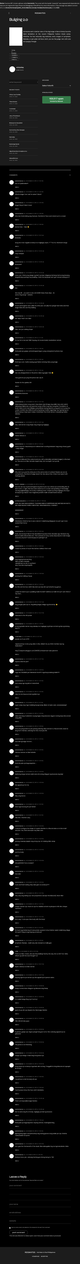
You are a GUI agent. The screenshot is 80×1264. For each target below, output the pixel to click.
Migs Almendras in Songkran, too (18, 151)
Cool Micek (12, 109)
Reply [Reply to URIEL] (17, 959)
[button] (10, 13)
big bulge (51, 32)
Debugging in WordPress (33, 5)
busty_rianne (20, 484)
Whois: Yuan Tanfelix (15, 94)
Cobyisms (18, 636)
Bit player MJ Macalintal (15, 123)
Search (36, 82)
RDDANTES (40, 13)
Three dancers (13, 101)
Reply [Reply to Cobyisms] (17, 654)
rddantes (20, 67)
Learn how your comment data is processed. (47, 1236)
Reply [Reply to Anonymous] (17, 187)
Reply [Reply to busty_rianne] (17, 496)
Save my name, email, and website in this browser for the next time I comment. (30, 1227)
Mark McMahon (29, 34)
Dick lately (12, 137)
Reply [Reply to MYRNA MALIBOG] (17, 514)
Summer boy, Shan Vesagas (17, 130)
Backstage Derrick (14, 144)
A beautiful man (13, 158)
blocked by (56, 99)
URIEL (17, 951)
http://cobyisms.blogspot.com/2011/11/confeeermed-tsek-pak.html (36, 651)
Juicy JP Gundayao (14, 116)
